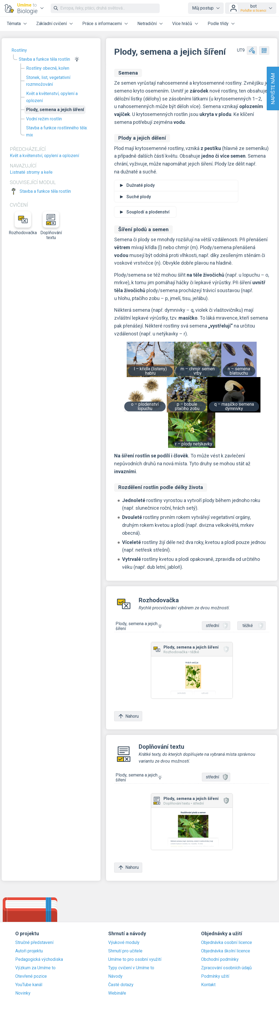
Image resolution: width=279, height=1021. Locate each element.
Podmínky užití (215, 976)
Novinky (23, 993)
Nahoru (128, 716)
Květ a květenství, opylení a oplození (52, 97)
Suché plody (138, 196)
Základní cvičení (51, 23)
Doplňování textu (51, 225)
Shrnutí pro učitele (125, 951)
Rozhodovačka (23, 223)
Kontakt (208, 984)
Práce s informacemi (102, 23)
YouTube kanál (28, 984)
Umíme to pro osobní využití (134, 959)
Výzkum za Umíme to (35, 967)
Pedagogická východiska (39, 959)
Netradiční (147, 23)
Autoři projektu (29, 951)
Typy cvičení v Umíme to (131, 967)
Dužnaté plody (140, 185)
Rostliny (19, 50)
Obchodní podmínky (220, 959)
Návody (115, 976)
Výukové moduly (124, 942)
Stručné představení (34, 942)
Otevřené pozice (31, 976)
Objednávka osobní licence (226, 942)
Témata (14, 23)
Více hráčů (182, 23)
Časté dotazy (121, 984)
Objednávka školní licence (225, 951)
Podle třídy (218, 23)
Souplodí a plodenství (147, 212)
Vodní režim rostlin (44, 118)
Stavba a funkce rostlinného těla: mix (56, 131)
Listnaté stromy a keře (31, 172)
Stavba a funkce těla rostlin (44, 59)
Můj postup (203, 8)
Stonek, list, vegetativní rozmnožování (48, 81)
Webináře (117, 993)
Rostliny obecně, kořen (47, 68)
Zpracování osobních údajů (226, 967)
